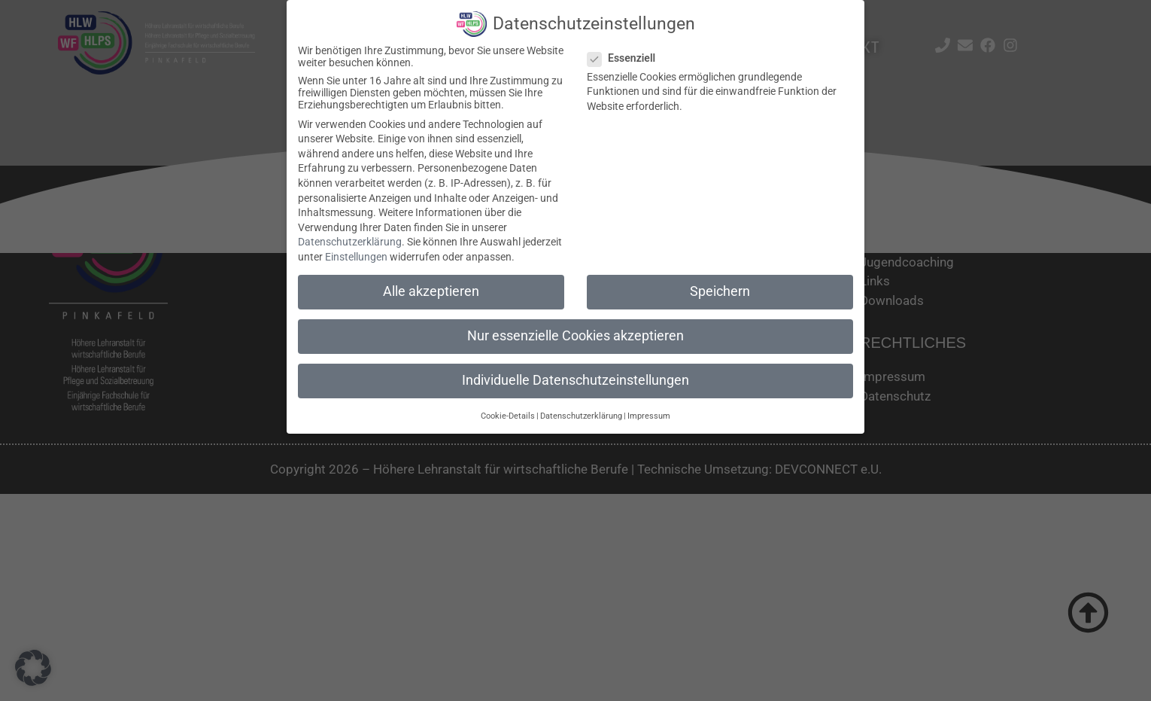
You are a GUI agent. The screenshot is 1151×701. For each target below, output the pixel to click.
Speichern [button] (720, 291)
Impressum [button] (648, 415)
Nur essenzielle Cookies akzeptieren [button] (575, 335)
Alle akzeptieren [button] (431, 291)
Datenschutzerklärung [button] (581, 415)
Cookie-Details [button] (508, 415)
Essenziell (626, 57)
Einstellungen (356, 257)
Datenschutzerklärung (350, 242)
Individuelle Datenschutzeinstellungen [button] (575, 380)
